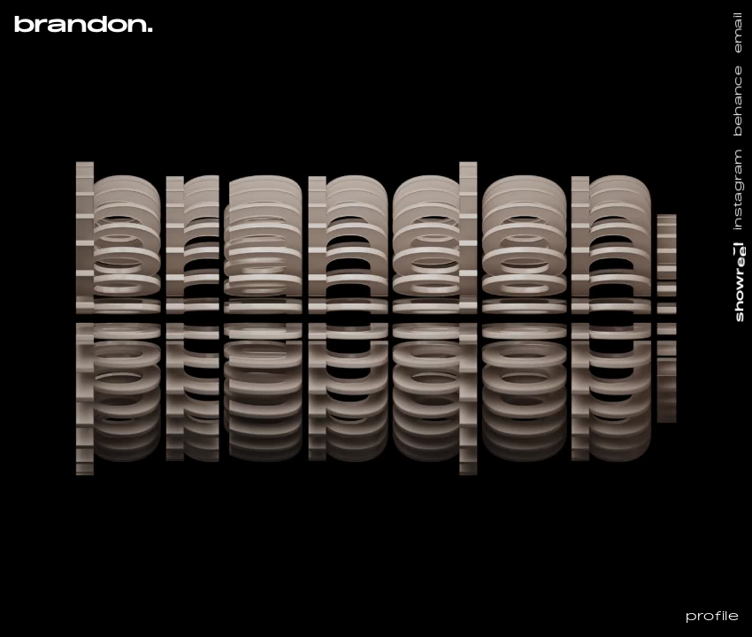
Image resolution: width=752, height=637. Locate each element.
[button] (82, 86)
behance (738, 100)
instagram (738, 189)
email (738, 33)
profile (712, 617)
